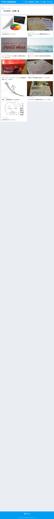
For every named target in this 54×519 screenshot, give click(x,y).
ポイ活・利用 (49, 1)
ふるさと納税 (43, 1)
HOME (27, 513)
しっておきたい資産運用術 (28, 1)
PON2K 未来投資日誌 (8, 2)
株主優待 (37, 1)
